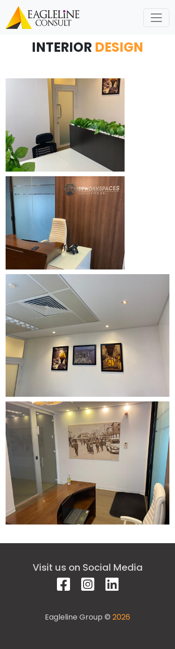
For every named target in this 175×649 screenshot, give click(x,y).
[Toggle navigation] (156, 17)
